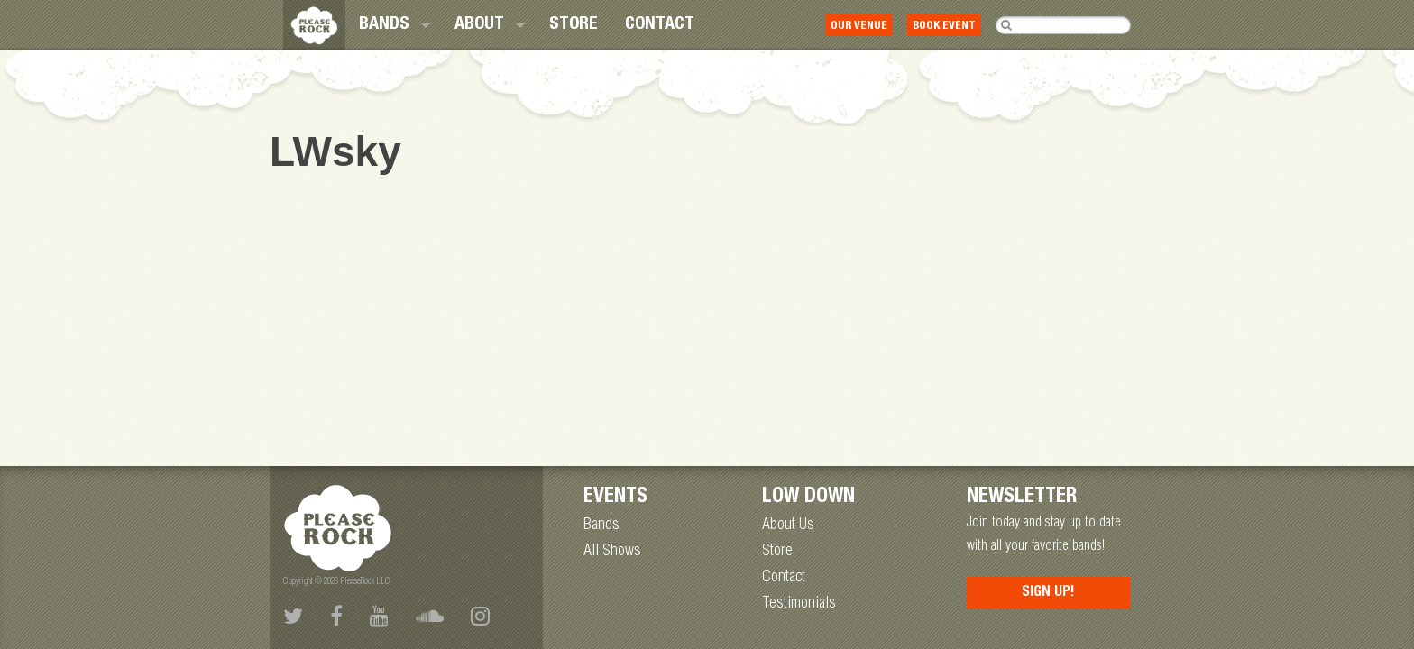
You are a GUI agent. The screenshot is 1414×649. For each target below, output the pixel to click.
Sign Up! (1048, 593)
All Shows (612, 552)
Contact (659, 25)
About (479, 25)
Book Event (944, 26)
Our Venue (859, 26)
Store (573, 25)
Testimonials (799, 604)
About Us (788, 525)
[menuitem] (393, 25)
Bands (384, 25)
